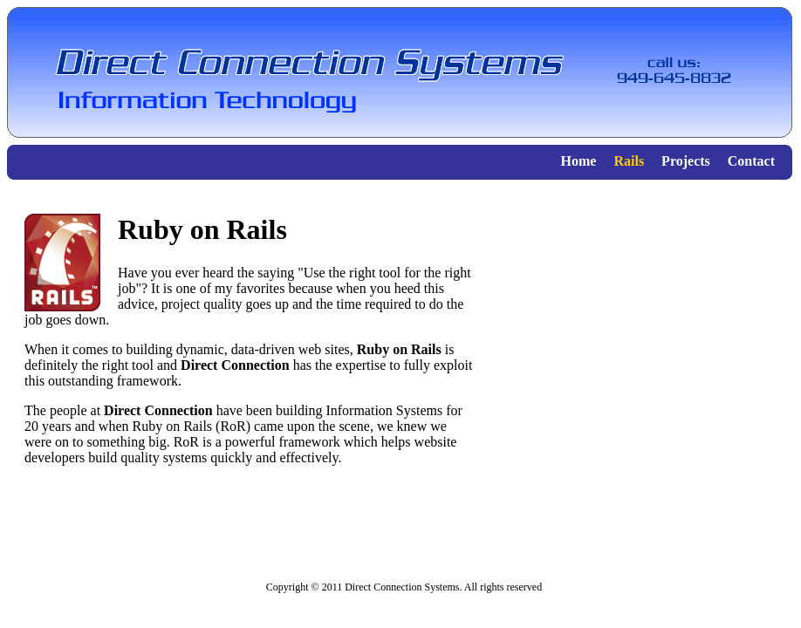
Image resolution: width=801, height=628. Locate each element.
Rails (628, 161)
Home (579, 161)
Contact (751, 161)
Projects (685, 161)
